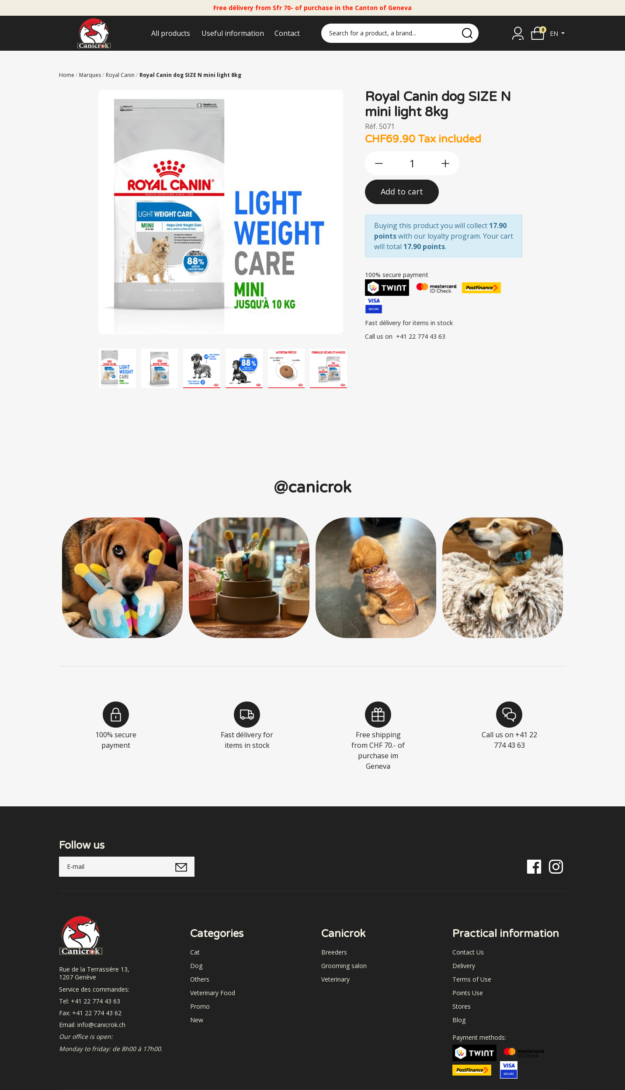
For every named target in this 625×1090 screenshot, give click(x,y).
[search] (467, 33)
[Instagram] (556, 866)
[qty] (412, 163)
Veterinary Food (212, 993)
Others (199, 979)
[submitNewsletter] (181, 867)
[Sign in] (518, 33)
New (196, 1020)
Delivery (463, 966)
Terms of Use (471, 979)
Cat (195, 952)
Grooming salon (344, 966)
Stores (461, 1006)
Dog (196, 966)
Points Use (467, 993)
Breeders (334, 952)
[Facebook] (534, 866)
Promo (200, 1006)
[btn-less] (379, 163)
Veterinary (335, 979)
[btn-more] (445, 163)
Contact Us (468, 952)
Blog (458, 1020)
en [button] (555, 33)
